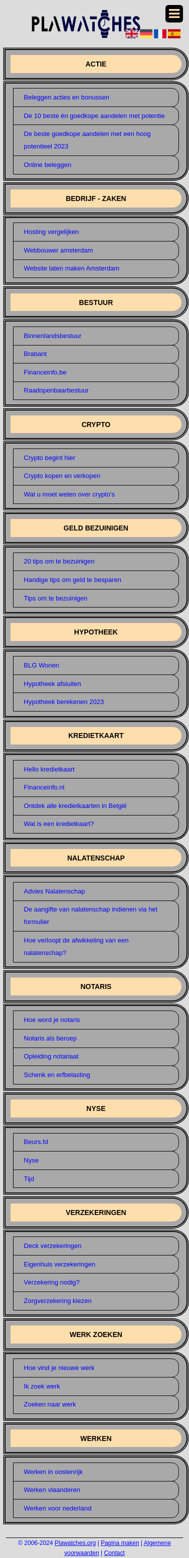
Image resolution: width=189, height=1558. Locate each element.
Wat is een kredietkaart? (59, 824)
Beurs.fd (36, 1142)
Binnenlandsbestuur (53, 336)
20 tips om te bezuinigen (59, 561)
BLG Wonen (42, 665)
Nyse (31, 1160)
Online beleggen (48, 164)
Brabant (35, 354)
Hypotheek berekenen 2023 (64, 702)
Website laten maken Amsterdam (72, 268)
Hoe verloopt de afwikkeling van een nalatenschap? (76, 946)
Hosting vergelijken (51, 232)
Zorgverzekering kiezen (58, 1300)
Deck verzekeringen (53, 1246)
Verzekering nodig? (52, 1282)
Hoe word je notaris (52, 1020)
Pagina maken (120, 1543)
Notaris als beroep (50, 1038)
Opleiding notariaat (51, 1056)
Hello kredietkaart (49, 769)
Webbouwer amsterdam (58, 250)
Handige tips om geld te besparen (72, 580)
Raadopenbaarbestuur (56, 390)
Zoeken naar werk (50, 1404)
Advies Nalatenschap (54, 891)
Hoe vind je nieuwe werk (59, 1368)
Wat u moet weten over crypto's (69, 494)
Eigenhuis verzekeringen (59, 1264)
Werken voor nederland (58, 1508)
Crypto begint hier (50, 458)
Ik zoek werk (42, 1386)
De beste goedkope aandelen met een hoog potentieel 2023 (87, 140)
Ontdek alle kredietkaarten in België (75, 806)
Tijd (29, 1178)
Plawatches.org (75, 1543)
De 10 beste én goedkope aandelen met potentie (94, 116)
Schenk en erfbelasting (57, 1074)
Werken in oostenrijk (53, 1472)
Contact (114, 1553)
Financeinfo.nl (44, 787)
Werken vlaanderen (52, 1490)
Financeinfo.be (45, 372)
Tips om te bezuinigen (56, 598)
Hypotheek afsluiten (52, 684)
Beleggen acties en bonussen (67, 97)
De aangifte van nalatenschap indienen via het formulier (91, 916)
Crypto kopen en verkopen (62, 476)
